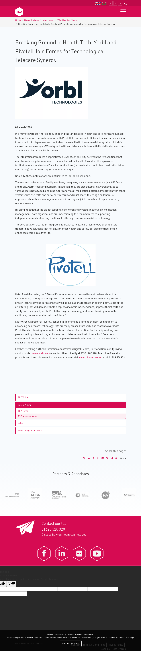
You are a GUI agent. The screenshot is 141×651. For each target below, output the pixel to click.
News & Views (31, 20)
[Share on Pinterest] (106, 458)
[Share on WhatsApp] (115, 458)
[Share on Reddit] (110, 458)
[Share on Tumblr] (96, 458)
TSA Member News (67, 20)
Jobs (20, 423)
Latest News (48, 20)
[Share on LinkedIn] (87, 458)
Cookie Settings (127, 637)
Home (18, 20)
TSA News (23, 410)
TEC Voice (23, 397)
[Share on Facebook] (92, 458)
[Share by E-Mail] (101, 458)
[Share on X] (83, 458)
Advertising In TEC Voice (30, 430)
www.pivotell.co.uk (90, 357)
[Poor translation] (11, 584)
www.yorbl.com (41, 353)
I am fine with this (70, 643)
